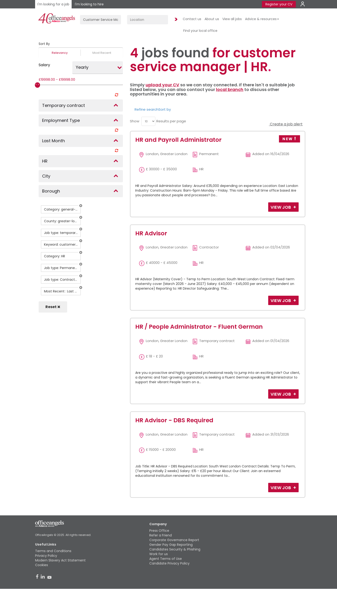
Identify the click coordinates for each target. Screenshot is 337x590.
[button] (80, 205)
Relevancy (60, 53)
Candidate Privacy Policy (169, 563)
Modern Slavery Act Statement (60, 560)
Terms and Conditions (53, 551)
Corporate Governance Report (174, 540)
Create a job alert (286, 124)
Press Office (159, 530)
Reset (52, 307)
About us (212, 19)
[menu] (148, 121)
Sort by (164, 109)
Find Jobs (175, 19)
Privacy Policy (46, 555)
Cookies (41, 565)
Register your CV (278, 4)
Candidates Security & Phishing (174, 549)
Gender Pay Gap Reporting (171, 544)
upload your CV (162, 85)
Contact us (192, 19)
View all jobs (232, 19)
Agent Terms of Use (165, 558)
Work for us (158, 554)
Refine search (146, 109)
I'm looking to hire (89, 4)
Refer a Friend (160, 535)
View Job (281, 207)
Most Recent (101, 53)
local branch (229, 89)
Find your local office (200, 30)
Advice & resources (262, 19)
